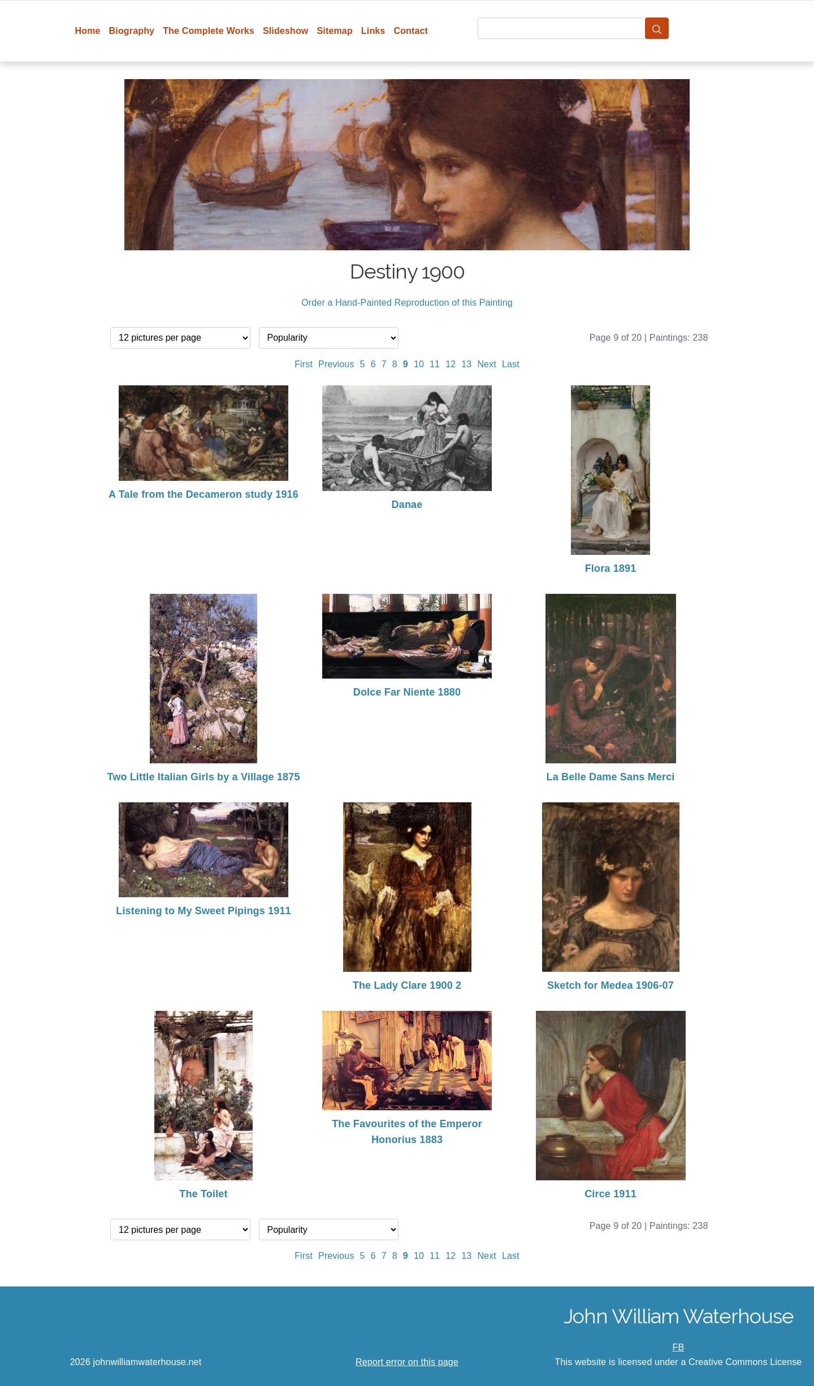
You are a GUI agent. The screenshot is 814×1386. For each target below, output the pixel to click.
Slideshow (286, 31)
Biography (132, 31)
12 (450, 364)
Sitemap (334, 31)
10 (419, 364)
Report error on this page (407, 1362)
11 (435, 364)
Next (486, 364)
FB (679, 1347)
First (304, 364)
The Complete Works (208, 31)
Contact (410, 31)
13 (466, 364)
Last (510, 364)
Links (373, 31)
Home (88, 31)
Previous (336, 364)
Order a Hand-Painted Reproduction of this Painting (407, 302)
